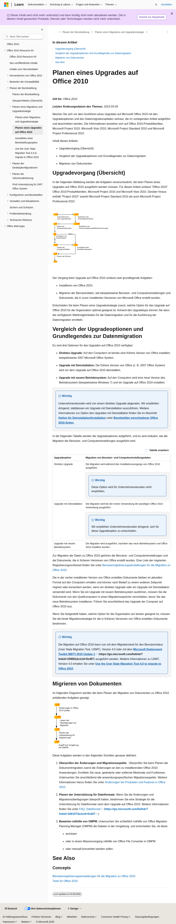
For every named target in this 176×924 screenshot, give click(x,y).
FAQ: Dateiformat (89, 809)
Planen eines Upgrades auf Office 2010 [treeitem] (28, 129)
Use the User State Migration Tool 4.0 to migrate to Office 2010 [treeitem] (27, 152)
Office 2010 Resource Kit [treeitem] (23, 56)
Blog (57, 916)
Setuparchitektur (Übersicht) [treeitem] (27, 100)
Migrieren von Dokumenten (69, 57)
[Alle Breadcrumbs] (56, 32)
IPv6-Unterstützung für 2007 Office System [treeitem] (27, 186)
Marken (25, 921)
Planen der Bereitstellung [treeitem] (25, 94)
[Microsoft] (6, 4)
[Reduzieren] (42, 29)
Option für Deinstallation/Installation (82, 417)
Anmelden (166, 4)
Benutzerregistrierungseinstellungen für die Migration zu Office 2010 (94, 876)
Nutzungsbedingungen (147, 916)
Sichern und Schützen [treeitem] (21, 207)
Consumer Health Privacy (114, 916)
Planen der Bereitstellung (75, 32)
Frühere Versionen (41, 916)
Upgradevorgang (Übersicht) (70, 48)
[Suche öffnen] (156, 5)
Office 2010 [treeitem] (13, 44)
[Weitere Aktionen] (168, 32)
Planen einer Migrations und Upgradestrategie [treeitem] (27, 119)
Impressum (9, 921)
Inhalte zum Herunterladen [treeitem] (24, 69)
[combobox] (23, 36)
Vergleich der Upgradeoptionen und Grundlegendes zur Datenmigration (93, 53)
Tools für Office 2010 (65, 881)
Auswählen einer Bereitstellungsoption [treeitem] (26, 140)
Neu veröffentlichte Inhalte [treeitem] (23, 63)
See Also (60, 62)
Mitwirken (72, 916)
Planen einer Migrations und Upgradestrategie (119, 32)
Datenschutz (88, 916)
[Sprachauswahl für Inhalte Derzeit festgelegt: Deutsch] (11, 908)
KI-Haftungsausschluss (15, 916)
